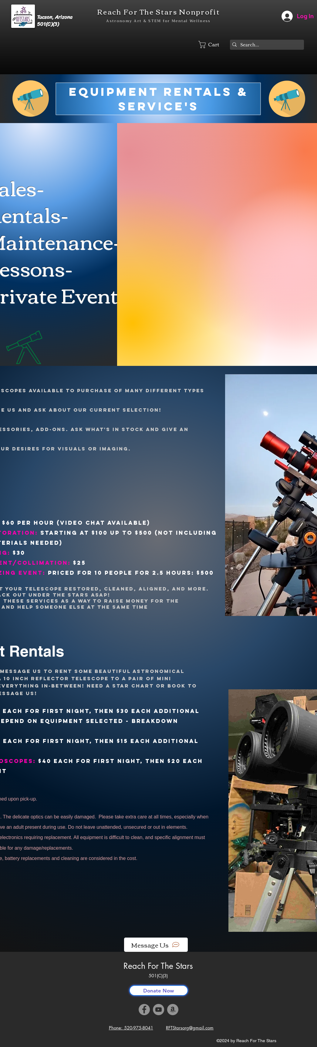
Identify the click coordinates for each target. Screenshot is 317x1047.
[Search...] (265, 45)
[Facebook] (144, 1009)
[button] (213, 44)
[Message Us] (156, 945)
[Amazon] (172, 1009)
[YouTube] (158, 1009)
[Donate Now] (158, 990)
